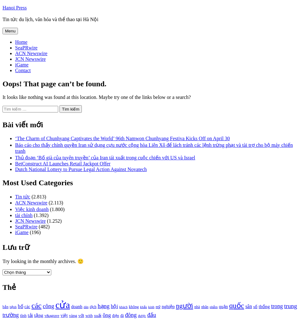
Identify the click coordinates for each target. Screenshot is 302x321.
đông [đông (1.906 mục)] (131, 315)
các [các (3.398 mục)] (36, 305)
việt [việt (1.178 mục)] (64, 315)
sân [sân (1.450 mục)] (248, 306)
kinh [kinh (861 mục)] (151, 307)
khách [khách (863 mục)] (123, 307)
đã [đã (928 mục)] (122, 316)
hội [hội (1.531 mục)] (114, 306)
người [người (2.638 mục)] (184, 306)
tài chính (24, 215)
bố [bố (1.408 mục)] (20, 306)
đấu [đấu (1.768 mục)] (151, 315)
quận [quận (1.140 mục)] (223, 306)
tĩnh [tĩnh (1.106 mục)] (23, 315)
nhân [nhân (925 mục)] (205, 307)
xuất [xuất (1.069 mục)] (98, 315)
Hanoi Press (15, 7)
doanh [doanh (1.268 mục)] (76, 306)
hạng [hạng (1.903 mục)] (103, 306)
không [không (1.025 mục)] (134, 307)
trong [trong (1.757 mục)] (277, 306)
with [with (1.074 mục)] (89, 315)
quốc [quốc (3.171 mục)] (236, 305)
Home (21, 42)
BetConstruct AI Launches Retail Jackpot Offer (62, 163)
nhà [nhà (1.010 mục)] (197, 307)
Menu (10, 31)
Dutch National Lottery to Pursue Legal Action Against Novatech (81, 169)
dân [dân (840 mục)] (86, 307)
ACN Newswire (31, 53)
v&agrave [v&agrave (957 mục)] (51, 315)
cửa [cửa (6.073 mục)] (62, 305)
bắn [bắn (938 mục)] (5, 307)
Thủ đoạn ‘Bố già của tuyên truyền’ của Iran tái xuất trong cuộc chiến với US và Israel (105, 157)
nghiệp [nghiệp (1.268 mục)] (168, 306)
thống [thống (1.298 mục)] (264, 306)
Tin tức (22, 196)
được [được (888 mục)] (142, 316)
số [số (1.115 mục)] (255, 306)
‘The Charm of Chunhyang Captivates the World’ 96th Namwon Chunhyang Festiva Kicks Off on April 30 (122, 138)
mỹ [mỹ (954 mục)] (158, 307)
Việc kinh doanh (32, 209)
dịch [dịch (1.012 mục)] (93, 307)
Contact (23, 70)
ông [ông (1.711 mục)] (107, 315)
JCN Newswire (30, 59)
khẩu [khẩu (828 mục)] (143, 307)
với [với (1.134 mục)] (81, 315)
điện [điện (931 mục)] (115, 316)
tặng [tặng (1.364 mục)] (38, 315)
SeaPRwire (26, 47)
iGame (22, 64)
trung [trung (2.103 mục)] (290, 306)
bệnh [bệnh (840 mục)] (13, 307)
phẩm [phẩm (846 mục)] (214, 307)
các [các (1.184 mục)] (28, 306)
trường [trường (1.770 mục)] (11, 315)
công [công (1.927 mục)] (48, 306)
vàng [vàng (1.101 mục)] (73, 315)
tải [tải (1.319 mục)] (30, 315)
